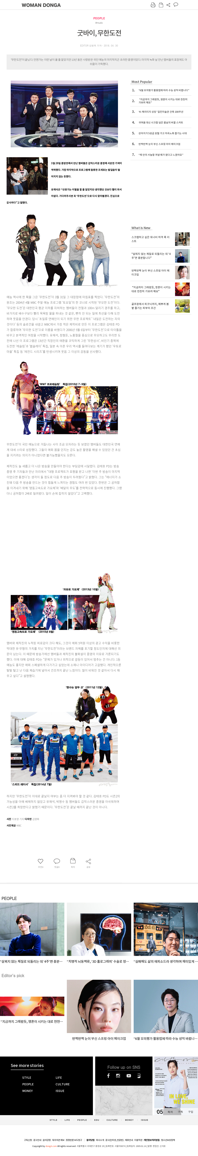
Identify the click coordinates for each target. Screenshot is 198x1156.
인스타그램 (118, 1075)
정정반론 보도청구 (74, 1140)
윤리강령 (47, 1140)
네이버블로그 (139, 1075)
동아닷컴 (90, 1140)
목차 (170, 1112)
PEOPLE (99, 18)
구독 (180, 1112)
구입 (190, 1112)
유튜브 (129, 1075)
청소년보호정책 (168, 1140)
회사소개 (100, 1140)
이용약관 (138, 1140)
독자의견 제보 (58, 1140)
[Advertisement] (31, 533)
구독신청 (28, 1140)
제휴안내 (129, 1140)
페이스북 (108, 1075)
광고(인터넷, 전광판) (114, 1140)
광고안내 (37, 1140)
